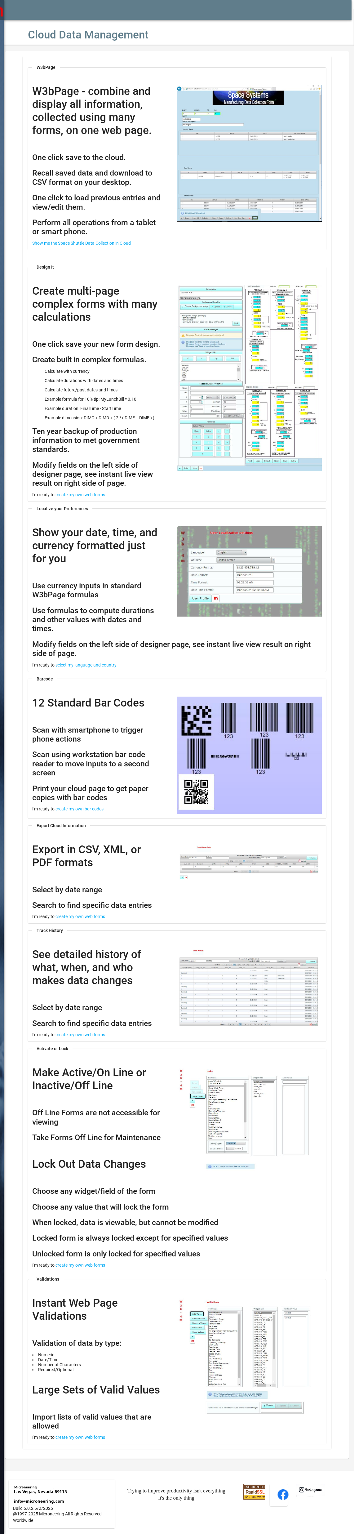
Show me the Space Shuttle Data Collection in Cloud (100, 233)
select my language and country (104, 651)
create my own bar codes (98, 795)
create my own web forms (99, 490)
